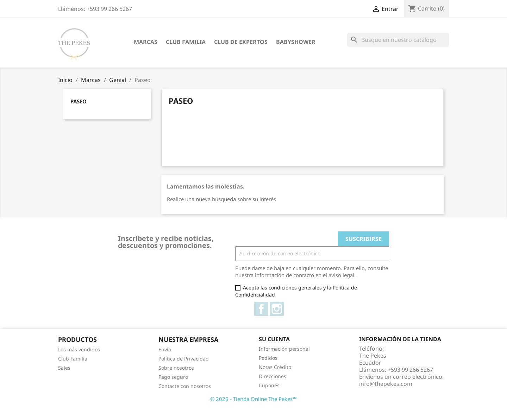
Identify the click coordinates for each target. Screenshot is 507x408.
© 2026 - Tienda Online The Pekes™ (253, 398)
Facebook (261, 309)
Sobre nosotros (176, 367)
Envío (164, 349)
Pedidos (268, 358)
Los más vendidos (79, 349)
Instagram (277, 309)
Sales (64, 367)
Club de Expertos (241, 42)
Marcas (145, 42)
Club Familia (186, 42)
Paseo (78, 101)
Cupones (269, 385)
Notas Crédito (275, 367)
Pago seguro (173, 377)
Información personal (284, 348)
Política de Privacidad (183, 358)
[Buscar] (398, 40)
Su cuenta (274, 339)
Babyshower (295, 42)
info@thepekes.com (385, 384)
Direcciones (272, 376)
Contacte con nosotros (184, 386)
